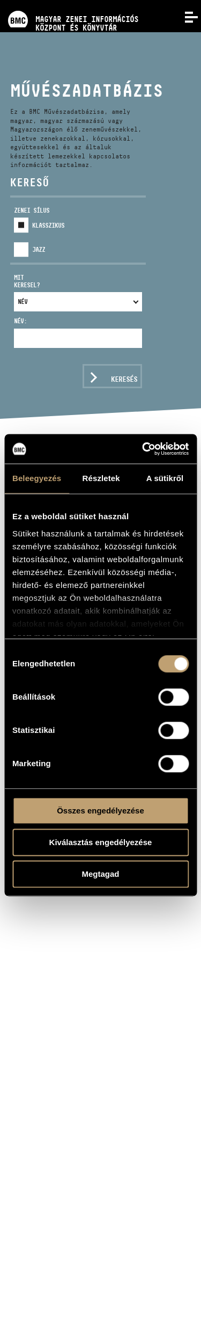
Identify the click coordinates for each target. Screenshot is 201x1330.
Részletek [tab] (101, 478)
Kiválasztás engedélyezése (100, 842)
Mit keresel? (27, 281)
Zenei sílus (31, 210)
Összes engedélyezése (100, 810)
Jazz (38, 249)
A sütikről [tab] (165, 478)
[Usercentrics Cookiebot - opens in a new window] (143, 449)
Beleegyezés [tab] (36, 478)
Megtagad (100, 873)
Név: (20, 321)
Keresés (124, 379)
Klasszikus (48, 225)
